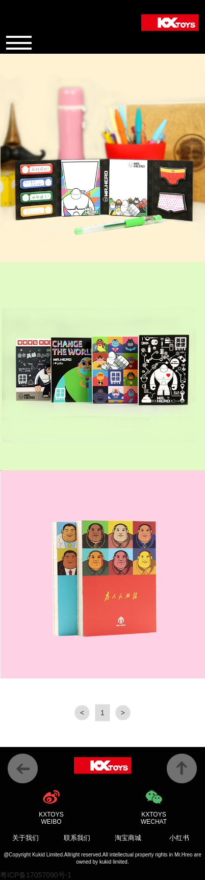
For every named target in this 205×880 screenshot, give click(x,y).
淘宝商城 (128, 838)
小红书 (179, 838)
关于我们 (25, 838)
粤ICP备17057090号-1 (35, 875)
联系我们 (77, 838)
